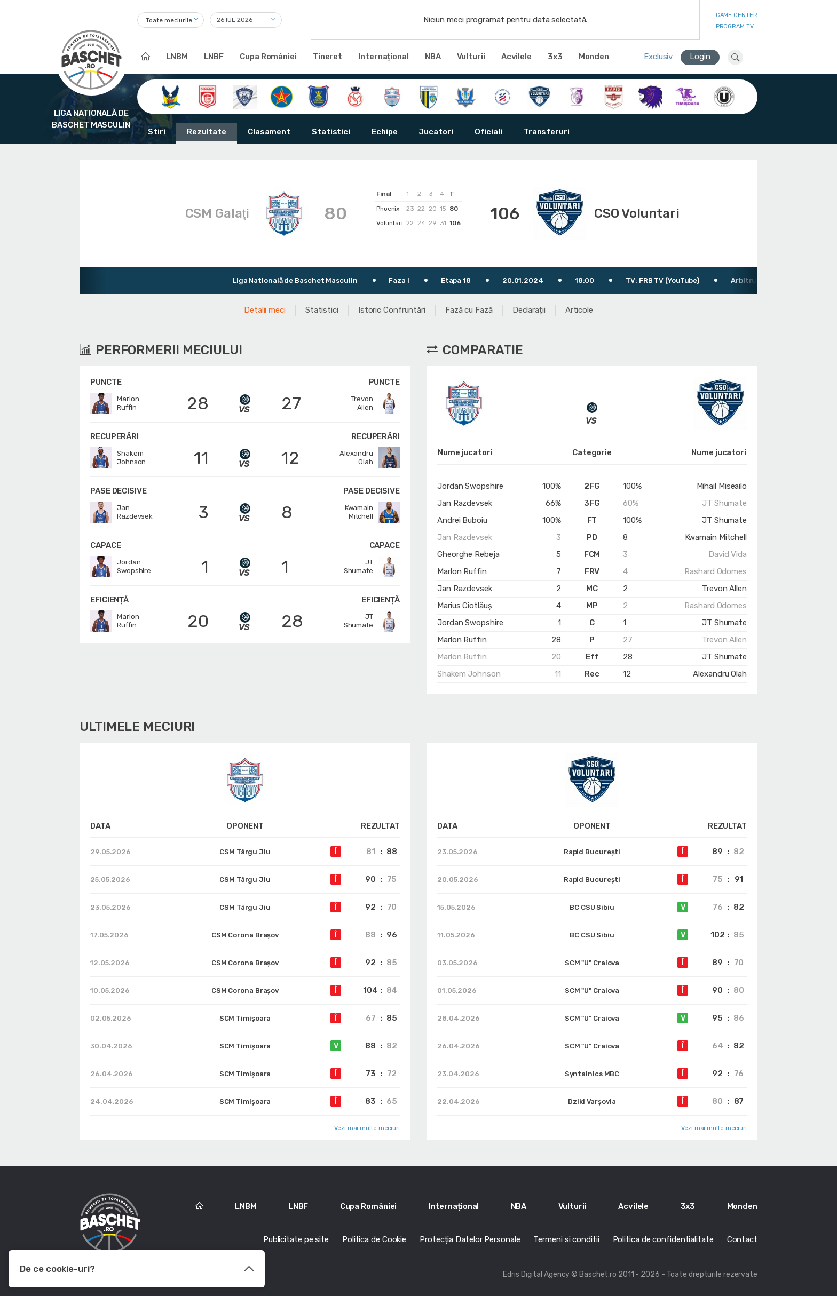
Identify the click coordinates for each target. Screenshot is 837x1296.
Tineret (327, 56)
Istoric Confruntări (391, 310)
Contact (742, 1239)
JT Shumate (724, 503)
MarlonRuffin (114, 403)
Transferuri (547, 132)
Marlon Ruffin (462, 571)
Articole (579, 310)
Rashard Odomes (715, 571)
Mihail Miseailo (722, 486)
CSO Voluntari (637, 213)
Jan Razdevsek (464, 503)
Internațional (383, 56)
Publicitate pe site (296, 1239)
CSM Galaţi (217, 213)
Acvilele (516, 56)
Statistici (331, 132)
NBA (433, 56)
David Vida (727, 554)
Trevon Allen (724, 588)
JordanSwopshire (120, 566)
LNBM (177, 56)
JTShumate (372, 566)
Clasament (269, 132)
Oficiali (488, 132)
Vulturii (471, 56)
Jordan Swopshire (470, 486)
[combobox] (170, 20)
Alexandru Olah (720, 674)
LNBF (214, 56)
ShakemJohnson (118, 457)
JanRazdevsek (121, 512)
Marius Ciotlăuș (464, 605)
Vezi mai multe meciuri (367, 1128)
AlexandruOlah (369, 457)
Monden (594, 56)
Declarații (529, 310)
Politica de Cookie (374, 1239)
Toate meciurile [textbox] (169, 20)
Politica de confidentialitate (663, 1239)
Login (700, 56)
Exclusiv (658, 56)
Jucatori (435, 132)
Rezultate (206, 132)
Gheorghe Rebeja (468, 554)
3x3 (555, 56)
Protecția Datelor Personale (470, 1239)
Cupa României (268, 56)
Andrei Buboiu (462, 520)
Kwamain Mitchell (716, 537)
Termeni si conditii (566, 1239)
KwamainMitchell (372, 512)
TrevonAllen (375, 403)
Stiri (156, 132)
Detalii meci (265, 310)
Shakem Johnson (469, 674)
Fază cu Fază (469, 310)
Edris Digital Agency (536, 1274)
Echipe (384, 132)
